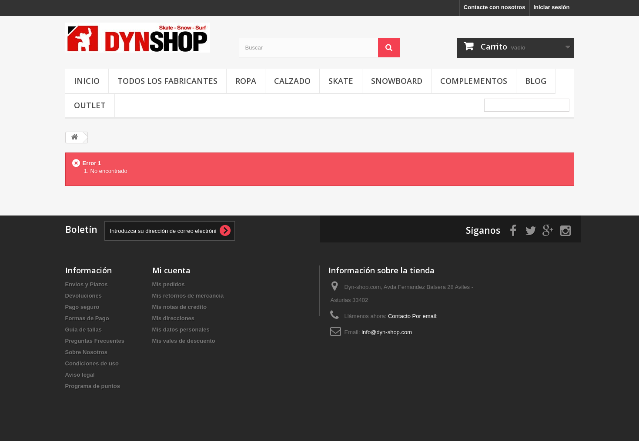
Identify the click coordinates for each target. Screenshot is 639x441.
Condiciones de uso (92, 363)
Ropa (245, 81)
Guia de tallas (83, 329)
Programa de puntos (92, 386)
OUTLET (90, 105)
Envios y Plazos (86, 284)
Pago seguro (82, 307)
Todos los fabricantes (167, 81)
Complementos (473, 81)
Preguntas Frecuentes (95, 341)
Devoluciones (83, 295)
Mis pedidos (168, 284)
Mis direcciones (173, 318)
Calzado (292, 81)
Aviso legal (80, 374)
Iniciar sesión (551, 7)
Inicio (87, 81)
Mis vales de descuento (183, 341)
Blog (535, 81)
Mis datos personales (181, 329)
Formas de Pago (87, 318)
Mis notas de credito (179, 307)
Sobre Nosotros (86, 352)
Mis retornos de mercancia (188, 295)
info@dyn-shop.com (386, 332)
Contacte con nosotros (494, 7)
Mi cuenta (171, 270)
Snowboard (396, 81)
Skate (340, 81)
